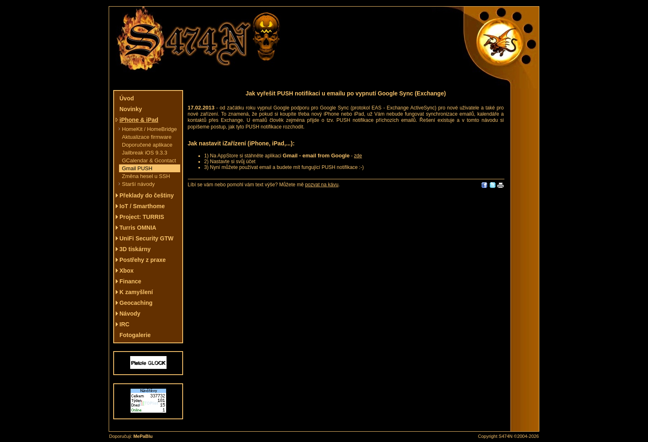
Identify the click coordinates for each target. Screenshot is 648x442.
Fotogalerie (134, 335)
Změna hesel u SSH (146, 176)
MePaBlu (142, 436)
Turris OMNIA (137, 227)
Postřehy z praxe (142, 260)
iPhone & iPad (138, 119)
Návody (130, 313)
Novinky (130, 109)
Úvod (126, 98)
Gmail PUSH (137, 168)
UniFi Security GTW (146, 238)
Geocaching (135, 302)
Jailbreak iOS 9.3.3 (144, 153)
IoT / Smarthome (142, 206)
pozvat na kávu (321, 185)
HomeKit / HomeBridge (149, 129)
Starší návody (138, 184)
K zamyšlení (136, 292)
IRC (124, 324)
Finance (130, 281)
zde (358, 156)
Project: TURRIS (141, 217)
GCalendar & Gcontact (149, 160)
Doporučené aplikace (147, 145)
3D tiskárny (134, 249)
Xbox (126, 270)
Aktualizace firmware (147, 137)
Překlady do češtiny (146, 195)
